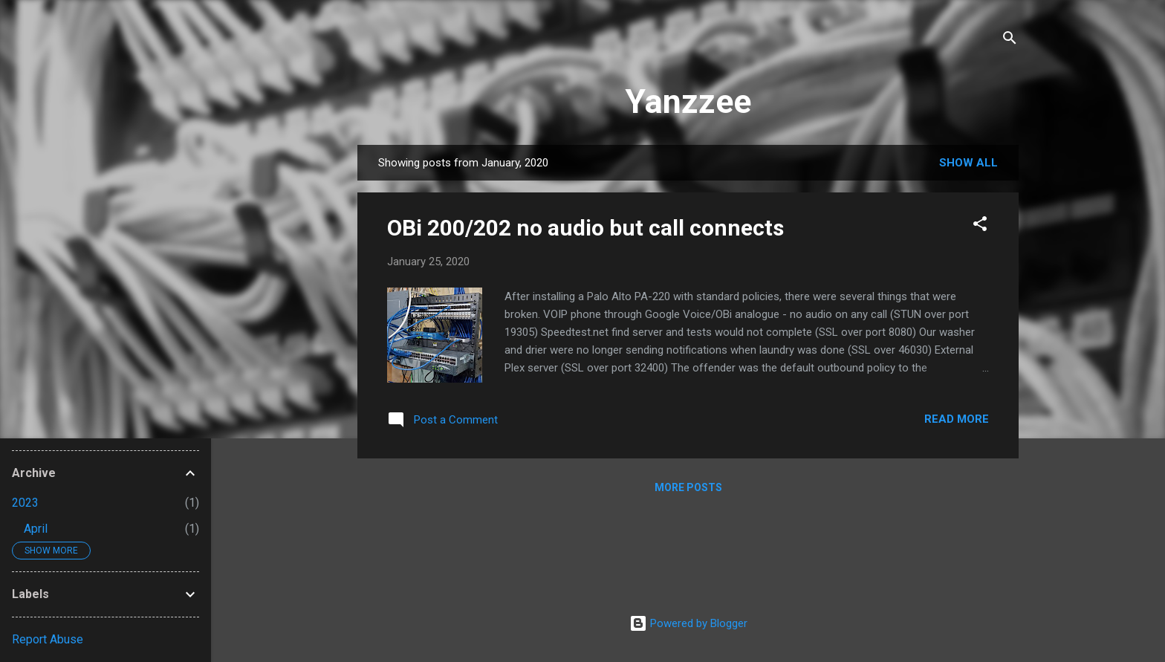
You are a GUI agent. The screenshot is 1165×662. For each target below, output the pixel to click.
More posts (688, 487)
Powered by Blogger (688, 623)
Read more (956, 419)
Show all (968, 162)
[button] (980, 226)
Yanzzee (688, 101)
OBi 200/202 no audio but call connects (585, 228)
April (36, 529)
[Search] (1010, 40)
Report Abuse (47, 639)
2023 (25, 503)
